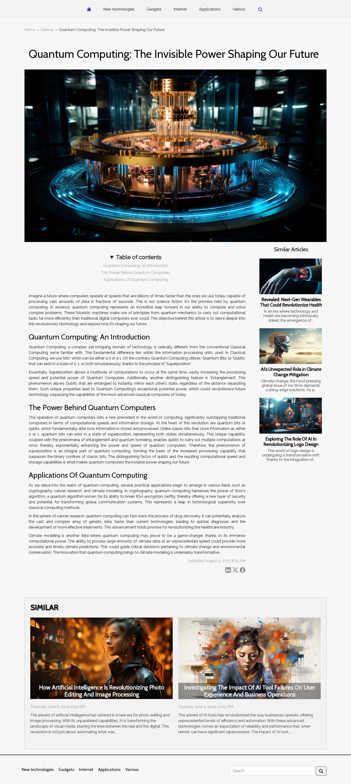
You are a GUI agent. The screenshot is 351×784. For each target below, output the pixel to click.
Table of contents (138, 257)
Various (239, 9)
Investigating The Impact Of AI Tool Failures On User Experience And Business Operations (249, 691)
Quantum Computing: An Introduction (135, 265)
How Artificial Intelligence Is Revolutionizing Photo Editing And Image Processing (101, 691)
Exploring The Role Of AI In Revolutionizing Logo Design (290, 441)
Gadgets (154, 9)
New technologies (118, 9)
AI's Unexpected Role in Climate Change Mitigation (291, 371)
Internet (180, 9)
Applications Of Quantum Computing (135, 279)
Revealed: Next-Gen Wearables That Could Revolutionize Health (291, 302)
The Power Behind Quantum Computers (135, 272)
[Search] (272, 771)
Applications (209, 9)
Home (29, 30)
